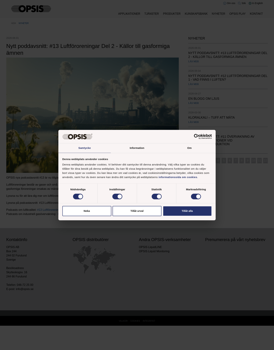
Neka (87, 211)
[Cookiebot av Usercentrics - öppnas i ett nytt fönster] (196, 136)
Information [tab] (137, 147)
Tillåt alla (187, 211)
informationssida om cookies (177, 177)
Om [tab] (189, 147)
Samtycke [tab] (84, 147)
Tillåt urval (137, 211)
